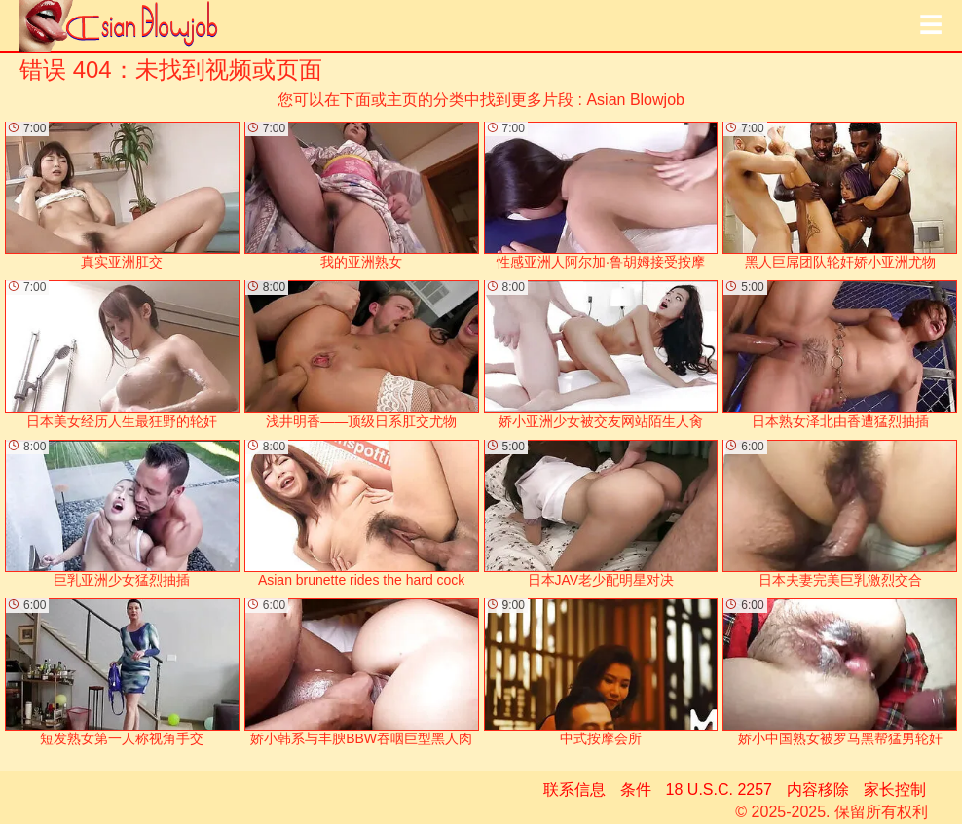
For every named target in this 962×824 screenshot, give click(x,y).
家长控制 (895, 789)
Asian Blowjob (635, 99)
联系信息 (574, 789)
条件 (635, 789)
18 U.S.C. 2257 (719, 789)
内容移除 (818, 789)
